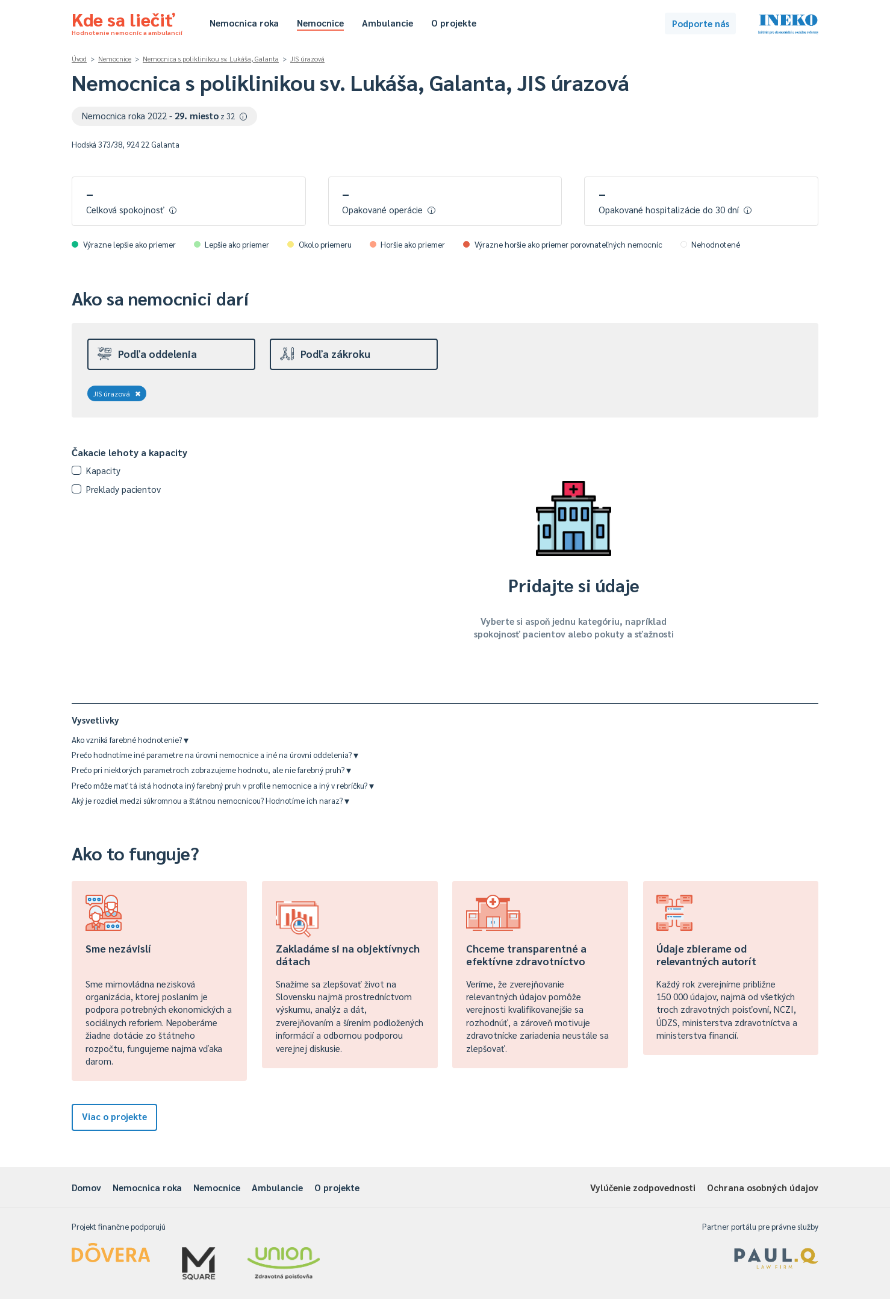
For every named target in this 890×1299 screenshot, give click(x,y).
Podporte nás (700, 23)
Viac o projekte (114, 1116)
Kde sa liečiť (127, 21)
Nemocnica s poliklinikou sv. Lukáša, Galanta (211, 58)
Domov (86, 1187)
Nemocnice (320, 22)
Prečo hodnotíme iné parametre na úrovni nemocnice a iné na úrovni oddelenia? (215, 755)
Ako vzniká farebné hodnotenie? (130, 739)
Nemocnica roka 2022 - (164, 115)
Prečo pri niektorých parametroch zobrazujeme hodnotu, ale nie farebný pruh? (211, 770)
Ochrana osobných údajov (762, 1187)
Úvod (79, 58)
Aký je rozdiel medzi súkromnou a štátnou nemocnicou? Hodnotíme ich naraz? (210, 800)
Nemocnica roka (244, 22)
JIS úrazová (307, 58)
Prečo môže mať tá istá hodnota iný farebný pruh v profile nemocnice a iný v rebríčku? (223, 785)
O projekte (453, 22)
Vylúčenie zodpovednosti (643, 1187)
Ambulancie (387, 22)
